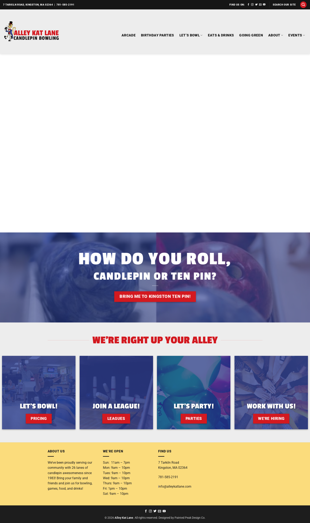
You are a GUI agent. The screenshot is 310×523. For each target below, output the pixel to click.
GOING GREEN (251, 35)
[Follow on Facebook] (248, 4)
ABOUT (275, 35)
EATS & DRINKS (221, 35)
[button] (303, 4)
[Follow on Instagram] (252, 4)
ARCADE (129, 35)
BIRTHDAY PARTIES (157, 35)
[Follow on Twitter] (256, 4)
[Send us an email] (260, 4)
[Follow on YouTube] (264, 4)
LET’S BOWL (191, 35)
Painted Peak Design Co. (190, 517)
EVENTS (296, 35)
